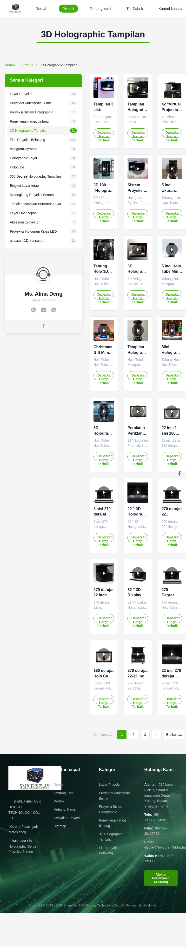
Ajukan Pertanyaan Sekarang (161, 878)
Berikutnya (174, 735)
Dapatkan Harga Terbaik (105, 134)
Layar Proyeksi (110, 785)
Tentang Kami (64, 793)
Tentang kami (100, 9)
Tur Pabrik (134, 9)
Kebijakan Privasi (67, 818)
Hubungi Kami (64, 809)
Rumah (41, 9)
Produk (68, 9)
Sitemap (60, 826)
